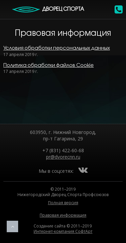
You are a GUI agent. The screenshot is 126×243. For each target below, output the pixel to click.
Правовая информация (63, 215)
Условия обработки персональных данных (56, 48)
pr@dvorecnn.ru (63, 157)
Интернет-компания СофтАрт (63, 231)
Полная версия (63, 203)
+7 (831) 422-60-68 (63, 150)
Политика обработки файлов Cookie (48, 65)
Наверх (12, 226)
